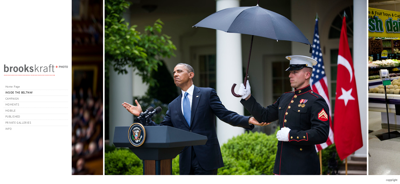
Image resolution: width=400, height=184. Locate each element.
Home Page (12, 86)
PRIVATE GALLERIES (20, 122)
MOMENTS (12, 104)
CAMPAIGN (12, 98)
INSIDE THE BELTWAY (19, 92)
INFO (10, 129)
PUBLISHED (12, 116)
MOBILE (10, 110)
